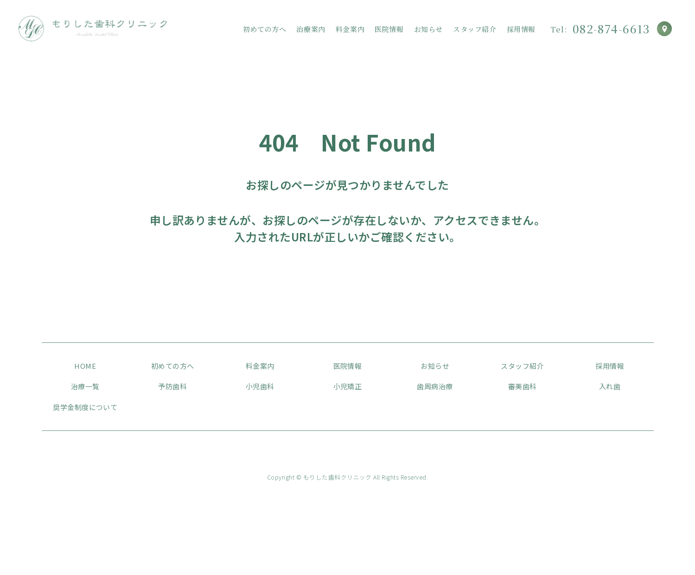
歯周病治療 (435, 386)
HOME (85, 366)
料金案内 (350, 29)
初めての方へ (265, 29)
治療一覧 (85, 386)
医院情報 (389, 29)
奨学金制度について (85, 407)
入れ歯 (609, 386)
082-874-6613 (600, 29)
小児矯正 (347, 386)
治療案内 (310, 29)
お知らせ (428, 29)
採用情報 (521, 29)
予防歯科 (172, 386)
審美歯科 (522, 386)
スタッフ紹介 (475, 29)
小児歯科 (260, 386)
